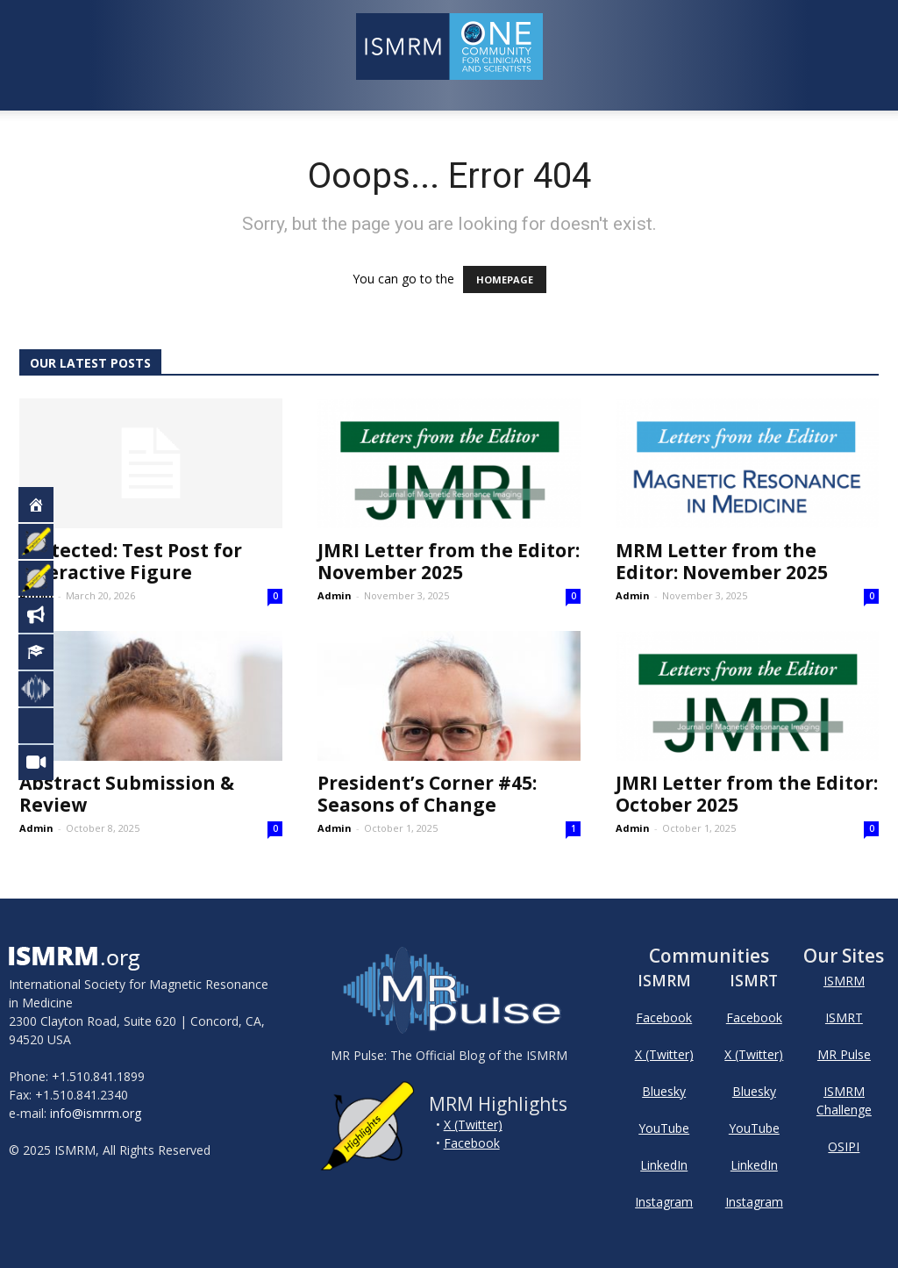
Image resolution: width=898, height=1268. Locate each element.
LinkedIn (664, 1165)
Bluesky (664, 1091)
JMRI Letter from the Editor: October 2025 (747, 793)
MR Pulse (844, 1054)
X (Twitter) (473, 1124)
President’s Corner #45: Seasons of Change (427, 793)
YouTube (663, 1128)
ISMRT (844, 1017)
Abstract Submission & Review (126, 793)
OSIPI (843, 1146)
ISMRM (844, 980)
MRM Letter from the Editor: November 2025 (722, 561)
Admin (36, 595)
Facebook (472, 1143)
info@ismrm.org (95, 1113)
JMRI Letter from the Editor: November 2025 (448, 561)
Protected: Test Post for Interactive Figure (130, 561)
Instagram (664, 1201)
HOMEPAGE (504, 279)
